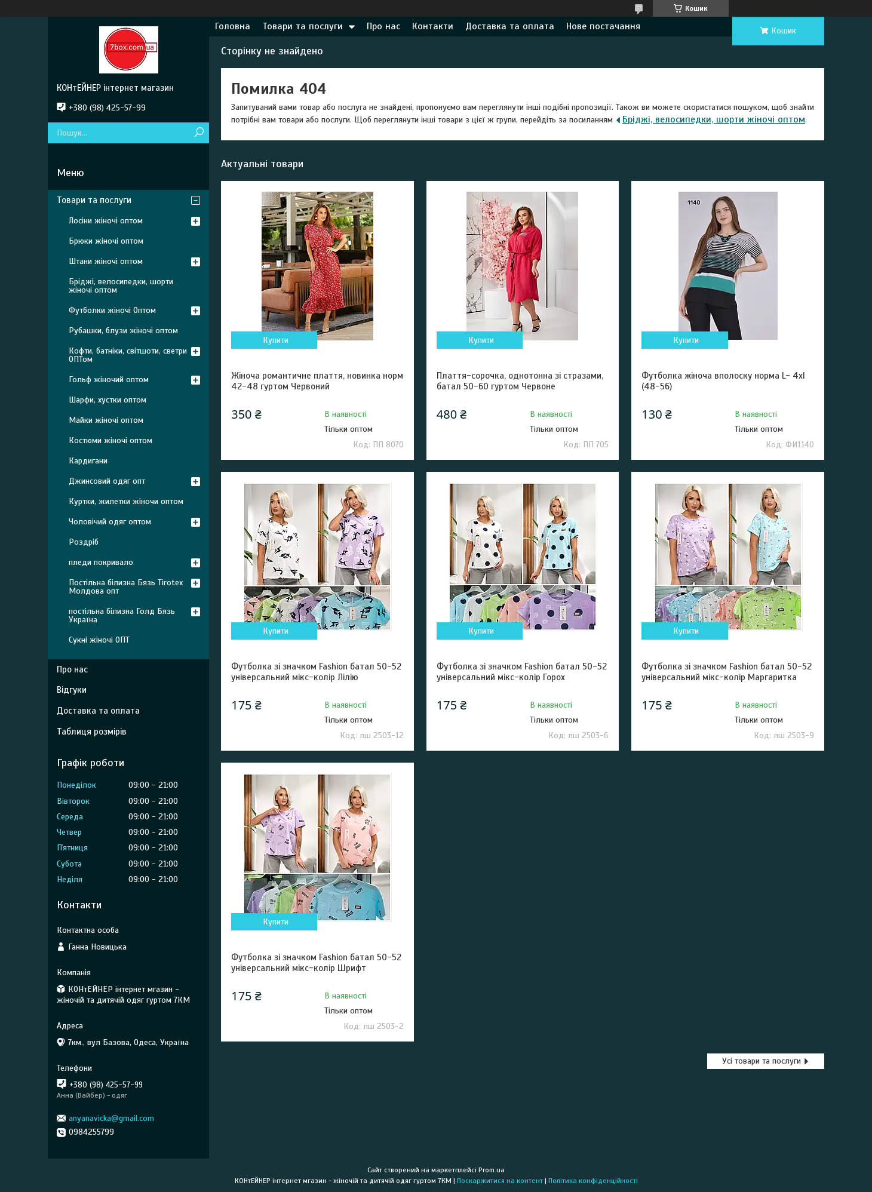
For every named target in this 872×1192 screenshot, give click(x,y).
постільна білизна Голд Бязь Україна (122, 615)
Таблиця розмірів (92, 731)
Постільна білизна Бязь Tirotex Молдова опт (126, 586)
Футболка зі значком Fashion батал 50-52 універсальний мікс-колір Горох (522, 672)
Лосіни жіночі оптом (106, 221)
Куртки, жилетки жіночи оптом (126, 501)
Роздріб (84, 542)
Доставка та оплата (509, 26)
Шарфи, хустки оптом (107, 400)
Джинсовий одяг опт (107, 481)
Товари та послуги (302, 26)
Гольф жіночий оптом (109, 379)
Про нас (383, 26)
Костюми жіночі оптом (110, 440)
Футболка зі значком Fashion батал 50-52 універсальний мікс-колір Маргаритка (726, 672)
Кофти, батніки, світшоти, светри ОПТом (128, 355)
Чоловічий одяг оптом (110, 522)
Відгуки (72, 689)
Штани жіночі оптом (106, 261)
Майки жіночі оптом (106, 420)
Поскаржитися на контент (500, 1180)
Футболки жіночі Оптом (112, 310)
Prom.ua (491, 1170)
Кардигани (88, 461)
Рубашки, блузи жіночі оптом (123, 330)
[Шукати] (198, 132)
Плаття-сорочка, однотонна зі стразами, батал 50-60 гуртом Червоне (520, 381)
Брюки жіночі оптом (106, 241)
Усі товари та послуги (761, 1061)
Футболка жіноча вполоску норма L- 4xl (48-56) (723, 381)
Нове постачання (603, 26)
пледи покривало (101, 562)
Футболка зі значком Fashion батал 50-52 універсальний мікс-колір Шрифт (316, 962)
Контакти (432, 26)
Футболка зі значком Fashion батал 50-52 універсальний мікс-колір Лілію (316, 672)
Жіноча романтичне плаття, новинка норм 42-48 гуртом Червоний (317, 381)
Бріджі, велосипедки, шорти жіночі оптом (713, 119)
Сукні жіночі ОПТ (99, 640)
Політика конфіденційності (593, 1180)
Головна (232, 26)
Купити (275, 340)
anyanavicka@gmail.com (111, 1118)
